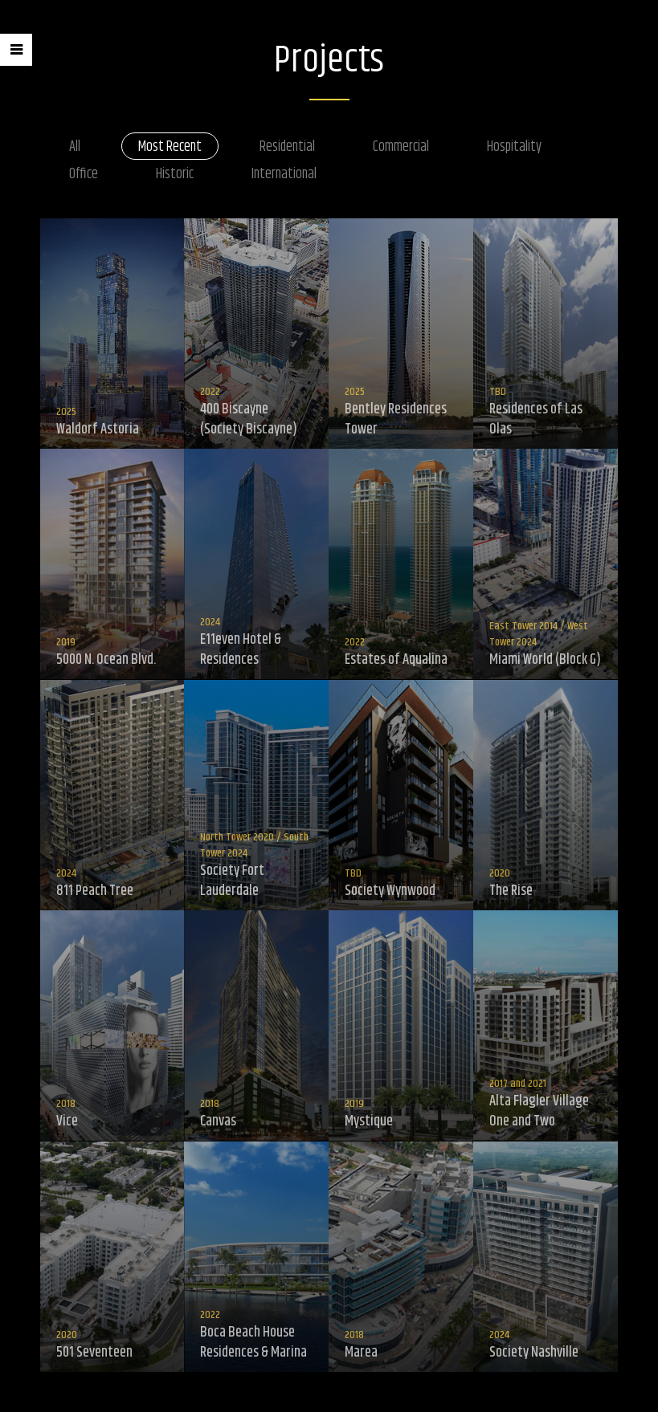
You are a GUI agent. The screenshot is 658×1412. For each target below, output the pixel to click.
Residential (287, 147)
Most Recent (170, 147)
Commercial (401, 147)
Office (83, 174)
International (284, 174)
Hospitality (514, 147)
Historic (175, 174)
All (74, 147)
